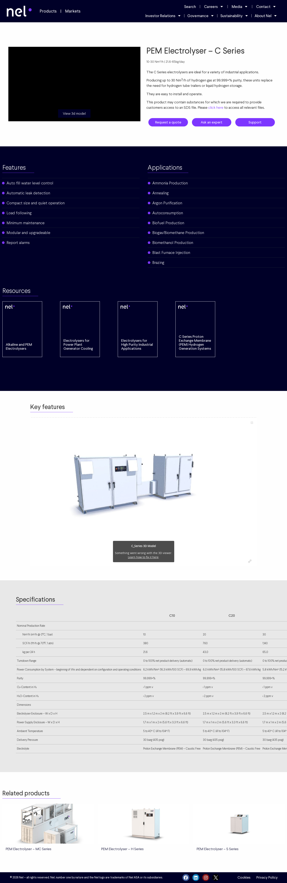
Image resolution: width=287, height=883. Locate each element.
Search (190, 6)
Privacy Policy (267, 877)
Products (48, 11)
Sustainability (234, 16)
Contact (266, 6)
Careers (214, 6)
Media (240, 6)
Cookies (243, 877)
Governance (200, 16)
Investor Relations (163, 16)
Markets (73, 11)
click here (215, 107)
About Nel (266, 16)
